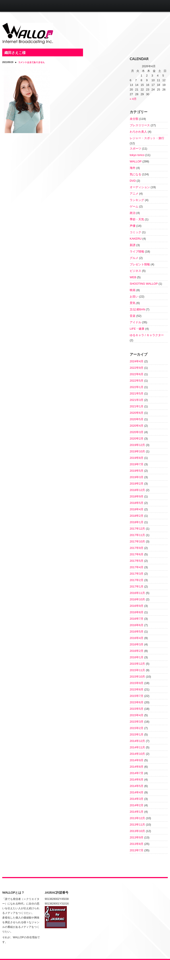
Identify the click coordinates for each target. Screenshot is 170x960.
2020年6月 (136, 412)
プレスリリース (140, 125)
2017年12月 (137, 528)
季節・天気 (137, 219)
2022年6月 (136, 374)
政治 (132, 213)
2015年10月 (137, 676)
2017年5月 (136, 560)
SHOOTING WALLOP (144, 283)
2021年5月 (136, 393)
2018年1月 (136, 522)
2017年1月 (136, 586)
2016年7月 (136, 618)
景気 (132, 303)
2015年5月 (136, 708)
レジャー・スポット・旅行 (147, 138)
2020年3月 (136, 432)
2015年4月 (136, 715)
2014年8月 (136, 766)
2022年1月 (136, 387)
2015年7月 (136, 696)
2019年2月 (136, 483)
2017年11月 (137, 535)
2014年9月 (136, 760)
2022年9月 (136, 367)
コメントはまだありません (31, 62)
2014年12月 (137, 741)
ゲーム (134, 206)
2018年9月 (136, 496)
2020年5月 (136, 419)
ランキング (137, 200)
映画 (132, 290)
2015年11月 (137, 670)
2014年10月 (137, 753)
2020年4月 (136, 425)
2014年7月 (136, 773)
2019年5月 (136, 470)
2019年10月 (137, 451)
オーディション (140, 187)
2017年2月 (136, 580)
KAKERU (135, 238)
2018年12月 (137, 490)
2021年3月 (136, 400)
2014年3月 (136, 798)
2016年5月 (136, 631)
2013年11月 (137, 824)
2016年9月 (136, 605)
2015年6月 (136, 702)
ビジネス (135, 270)
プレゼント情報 (140, 264)
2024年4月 (136, 361)
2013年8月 (136, 844)
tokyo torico (137, 155)
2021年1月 (136, 406)
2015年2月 (136, 728)
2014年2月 (136, 805)
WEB (133, 277)
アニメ (134, 193)
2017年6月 (136, 554)
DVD (133, 180)
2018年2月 (136, 515)
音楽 (132, 315)
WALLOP (136, 161)
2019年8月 (136, 457)
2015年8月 (136, 689)
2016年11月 (137, 593)
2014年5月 (136, 786)
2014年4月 (136, 792)
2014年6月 (136, 779)
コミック (135, 232)
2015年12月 (137, 663)
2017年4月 (136, 567)
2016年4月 (136, 638)
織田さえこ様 (15, 52)
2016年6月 (136, 625)
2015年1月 (136, 734)
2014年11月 (137, 747)
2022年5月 (136, 380)
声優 (132, 225)
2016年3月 (136, 644)
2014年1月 (136, 811)
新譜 (132, 245)
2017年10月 (137, 541)
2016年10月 (137, 599)
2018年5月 (136, 503)
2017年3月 (136, 573)
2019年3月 (136, 477)
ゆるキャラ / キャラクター (147, 335)
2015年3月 (136, 721)
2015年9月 (136, 683)
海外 (132, 168)
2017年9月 (136, 548)
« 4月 (133, 99)
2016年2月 (136, 650)
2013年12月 (137, 818)
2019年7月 (136, 464)
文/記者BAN (137, 309)
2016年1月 (136, 657)
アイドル (135, 322)
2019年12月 (137, 445)
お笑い (134, 296)
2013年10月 (137, 831)
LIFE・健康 (137, 328)
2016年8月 (136, 612)
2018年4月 (136, 509)
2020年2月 (136, 438)
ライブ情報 (137, 251)
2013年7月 (136, 850)
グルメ (134, 258)
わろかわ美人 (138, 131)
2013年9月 (136, 837)
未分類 (134, 118)
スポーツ (135, 148)
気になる (135, 174)
